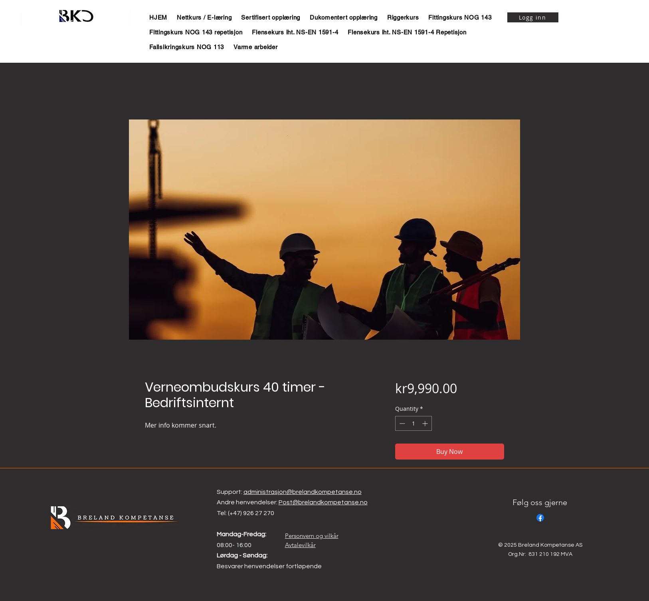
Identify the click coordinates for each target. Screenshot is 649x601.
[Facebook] (540, 518)
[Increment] (426, 423)
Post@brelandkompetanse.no (323, 502)
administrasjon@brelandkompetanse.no (302, 492)
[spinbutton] (413, 423)
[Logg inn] (532, 17)
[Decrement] (401, 423)
